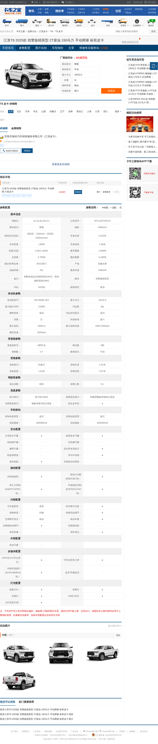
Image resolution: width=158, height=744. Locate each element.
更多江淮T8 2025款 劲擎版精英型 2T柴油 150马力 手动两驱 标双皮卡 (34, 709)
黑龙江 (79, 111)
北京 (19, 111)
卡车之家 (12, 11)
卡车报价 (71, 9)
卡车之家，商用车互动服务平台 (13, 2)
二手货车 (96, 9)
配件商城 (152, 13)
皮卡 (93, 25)
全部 (11, 111)
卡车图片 (81, 9)
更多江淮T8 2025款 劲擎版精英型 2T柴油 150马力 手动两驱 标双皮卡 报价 (36, 714)
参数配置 (106, 192)
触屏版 (132, 731)
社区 (118, 11)
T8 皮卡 (59, 31)
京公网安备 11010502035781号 (107, 734)
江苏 (97, 111)
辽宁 (62, 111)
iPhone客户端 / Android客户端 (98, 731)
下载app (127, 13)
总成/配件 (138, 25)
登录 (135, 2)
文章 (40, 9)
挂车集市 (96, 13)
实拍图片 (5, 625)
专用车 (124, 25)
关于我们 (14, 731)
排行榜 (106, 13)
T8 (51, 31)
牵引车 (51, 25)
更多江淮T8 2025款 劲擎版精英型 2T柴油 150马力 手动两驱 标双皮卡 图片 (36, 719)
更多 (117, 111)
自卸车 (79, 25)
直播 (47, 9)
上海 (89, 111)
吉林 (70, 111)
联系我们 (25, 731)
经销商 (106, 9)
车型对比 (71, 13)
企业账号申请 (61, 731)
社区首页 (128, 9)
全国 (36, 2)
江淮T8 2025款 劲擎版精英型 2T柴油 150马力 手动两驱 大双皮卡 (28, 190)
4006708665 (12, 151)
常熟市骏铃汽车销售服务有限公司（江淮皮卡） (31, 136)
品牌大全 (81, 13)
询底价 (111, 91)
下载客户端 (148, 192)
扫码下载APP (51, 2)
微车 (38, 25)
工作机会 (37, 731)
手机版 (122, 731)
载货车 (65, 25)
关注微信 (69, 2)
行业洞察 (152, 9)
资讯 (31, 11)
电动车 (151, 25)
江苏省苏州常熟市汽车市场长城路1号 (19, 142)
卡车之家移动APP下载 (139, 161)
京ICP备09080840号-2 (77, 735)
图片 (98, 192)
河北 (35, 111)
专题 (40, 13)
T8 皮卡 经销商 (8, 103)
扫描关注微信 (149, 173)
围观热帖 (139, 9)
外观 (4, 635)
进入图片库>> (115, 626)
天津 (27, 111)
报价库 (59, 11)
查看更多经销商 (61, 164)
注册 (141, 2)
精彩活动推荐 (134, 112)
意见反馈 (143, 731)
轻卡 (7, 25)
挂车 (108, 25)
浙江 (105, 111)
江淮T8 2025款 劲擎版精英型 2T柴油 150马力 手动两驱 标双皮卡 (53, 40)
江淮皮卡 (43, 31)
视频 (47, 13)
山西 (43, 111)
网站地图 (48, 731)
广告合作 (74, 731)
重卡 (22, 25)
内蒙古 (53, 111)
